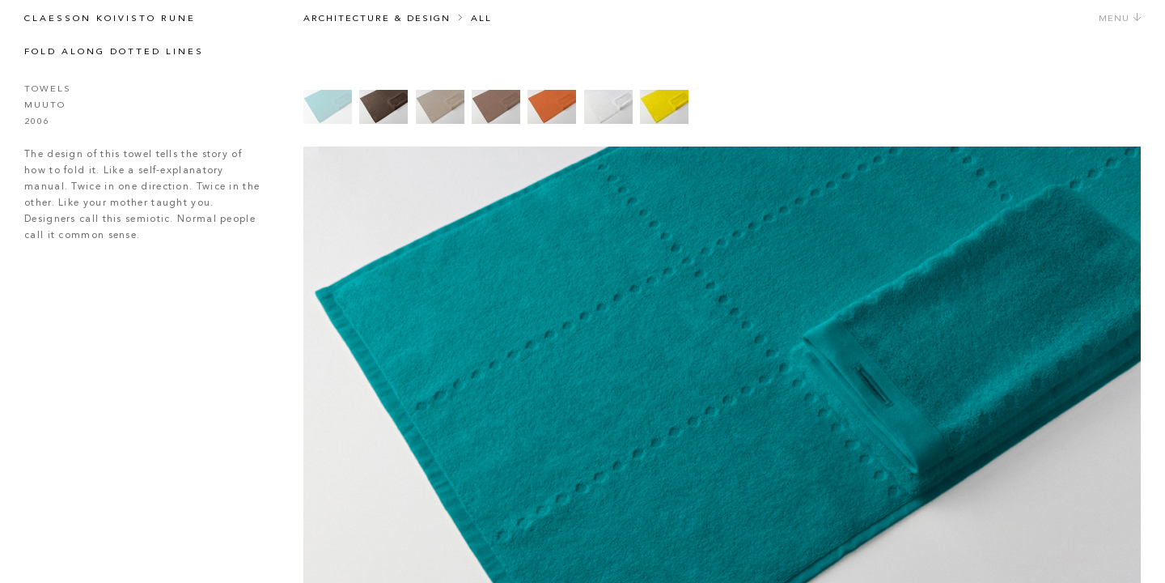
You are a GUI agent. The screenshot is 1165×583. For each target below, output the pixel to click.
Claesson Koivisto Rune (110, 19)
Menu (1120, 19)
